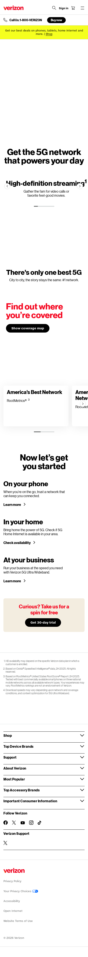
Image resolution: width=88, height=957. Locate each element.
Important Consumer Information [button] (30, 801)
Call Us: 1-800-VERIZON (25, 20)
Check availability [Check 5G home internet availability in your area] (17, 542)
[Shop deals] (49, 34)
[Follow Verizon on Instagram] (31, 822)
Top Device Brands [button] (18, 746)
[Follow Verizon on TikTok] (40, 823)
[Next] (80, 186)
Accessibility (11, 901)
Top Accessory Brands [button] (21, 790)
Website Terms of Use (18, 921)
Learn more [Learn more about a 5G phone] (12, 504)
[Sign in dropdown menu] (63, 8)
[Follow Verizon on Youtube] (23, 823)
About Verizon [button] (14, 768)
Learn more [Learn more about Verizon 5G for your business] (12, 581)
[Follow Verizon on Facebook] (5, 822)
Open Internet (12, 910)
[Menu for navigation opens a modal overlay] (82, 8)
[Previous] (7, 186)
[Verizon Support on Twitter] (5, 843)
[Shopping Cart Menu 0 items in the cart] (73, 8)
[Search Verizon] (54, 8)
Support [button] (10, 757)
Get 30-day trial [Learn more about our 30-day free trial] (43, 622)
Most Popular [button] (14, 779)
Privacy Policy (12, 881)
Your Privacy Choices (20, 891)
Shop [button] (7, 735)
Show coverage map (27, 328)
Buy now (56, 20)
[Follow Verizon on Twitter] (14, 822)
